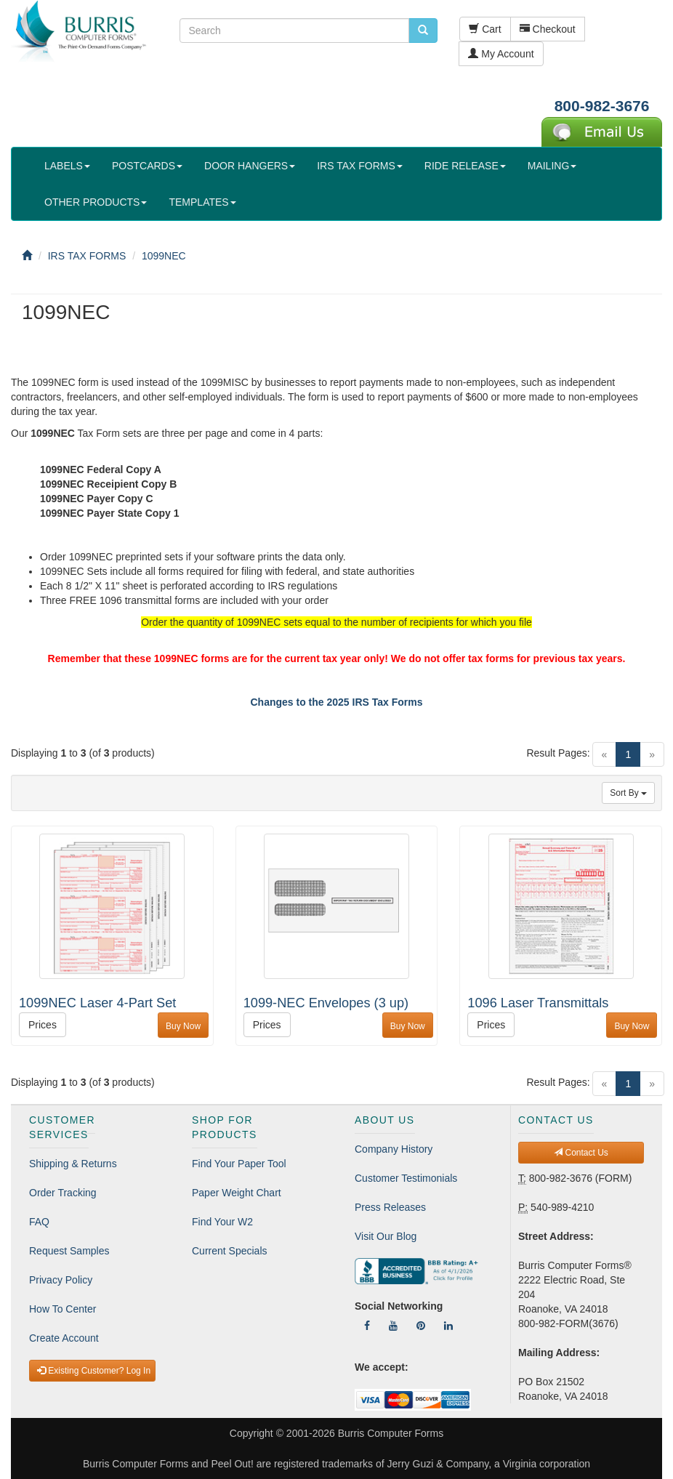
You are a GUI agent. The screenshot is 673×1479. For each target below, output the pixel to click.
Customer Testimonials (406, 1178)
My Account (500, 54)
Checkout (548, 29)
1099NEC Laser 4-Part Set (97, 1003)
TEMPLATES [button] (202, 202)
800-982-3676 (602, 105)
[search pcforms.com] (423, 30)
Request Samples (69, 1251)
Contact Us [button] (581, 1153)
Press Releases (390, 1207)
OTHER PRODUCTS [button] (95, 202)
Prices (42, 1025)
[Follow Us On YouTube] (393, 1325)
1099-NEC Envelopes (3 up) (325, 1003)
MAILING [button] (552, 166)
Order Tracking (63, 1192)
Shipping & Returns (73, 1163)
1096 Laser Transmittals (537, 1003)
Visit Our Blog (385, 1236)
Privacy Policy (60, 1280)
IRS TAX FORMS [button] (360, 166)
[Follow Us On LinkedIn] (448, 1325)
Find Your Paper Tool (239, 1163)
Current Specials (229, 1251)
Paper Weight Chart (236, 1192)
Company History (393, 1149)
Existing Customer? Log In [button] (93, 1371)
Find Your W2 (222, 1222)
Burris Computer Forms (390, 1433)
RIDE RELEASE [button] (465, 166)
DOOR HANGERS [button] (249, 166)
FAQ (39, 1222)
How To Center (62, 1309)
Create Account (64, 1338)
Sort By (628, 793)
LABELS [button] (67, 166)
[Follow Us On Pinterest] (421, 1325)
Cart (485, 29)
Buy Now (183, 1026)
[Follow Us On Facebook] (367, 1325)
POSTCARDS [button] (147, 166)
